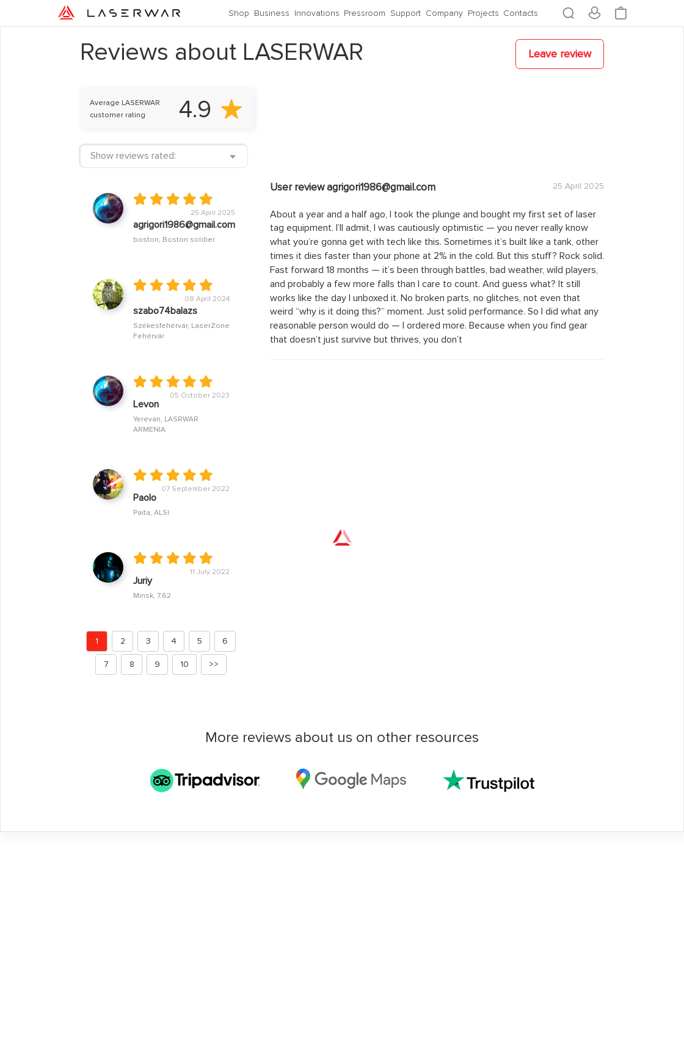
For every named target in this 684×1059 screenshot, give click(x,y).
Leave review (559, 53)
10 (184, 664)
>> (214, 664)
